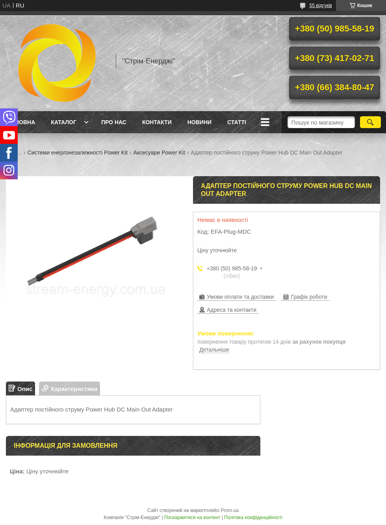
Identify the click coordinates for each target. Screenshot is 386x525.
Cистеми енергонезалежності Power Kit (78, 152)
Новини (199, 122)
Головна (21, 122)
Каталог (63, 122)
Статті (236, 122)
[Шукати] (370, 122)
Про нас (113, 122)
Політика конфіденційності (253, 517)
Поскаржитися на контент (192, 517)
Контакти (157, 122)
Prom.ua (230, 510)
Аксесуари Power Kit (159, 152)
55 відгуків (321, 5)
